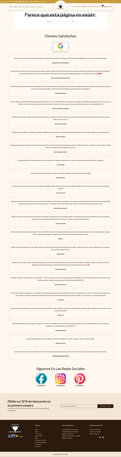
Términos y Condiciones (95, 431)
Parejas (15, 6)
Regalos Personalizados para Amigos (71, 436)
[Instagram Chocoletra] (60, 386)
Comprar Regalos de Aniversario (70, 429)
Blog (99, 6)
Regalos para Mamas (67, 438)
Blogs (36, 438)
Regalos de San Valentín (68, 434)
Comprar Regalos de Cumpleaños (70, 431)
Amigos (27, 6)
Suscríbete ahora (105, 406)
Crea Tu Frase (38, 434)
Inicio (36, 429)
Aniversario (32, 6)
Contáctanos (38, 444)
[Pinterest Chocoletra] (80, 386)
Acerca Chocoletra (92, 6)
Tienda (10, 6)
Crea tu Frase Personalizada (80, 6)
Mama (19, 6)
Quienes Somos (39, 436)
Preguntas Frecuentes (40, 440)
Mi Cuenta (37, 446)
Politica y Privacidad (94, 434)
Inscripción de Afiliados (41, 442)
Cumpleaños (39, 6)
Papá (23, 6)
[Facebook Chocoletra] (41, 386)
